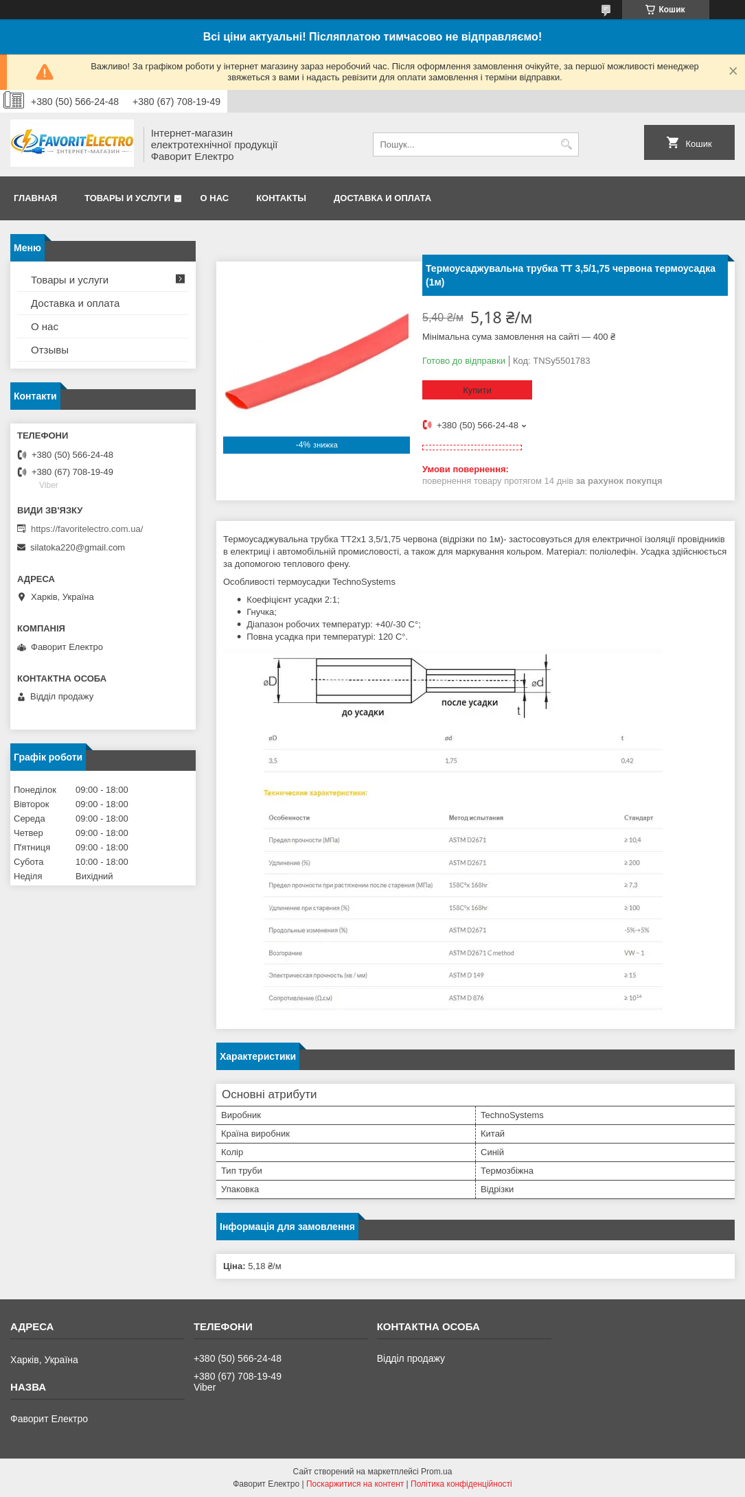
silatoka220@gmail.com (77, 547)
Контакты (281, 198)
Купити (477, 390)
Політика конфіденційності (461, 1484)
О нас (214, 198)
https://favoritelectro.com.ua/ (87, 529)
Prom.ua (436, 1471)
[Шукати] (567, 144)
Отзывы (50, 350)
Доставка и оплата (382, 198)
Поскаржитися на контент (355, 1484)
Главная (35, 198)
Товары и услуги (127, 198)
